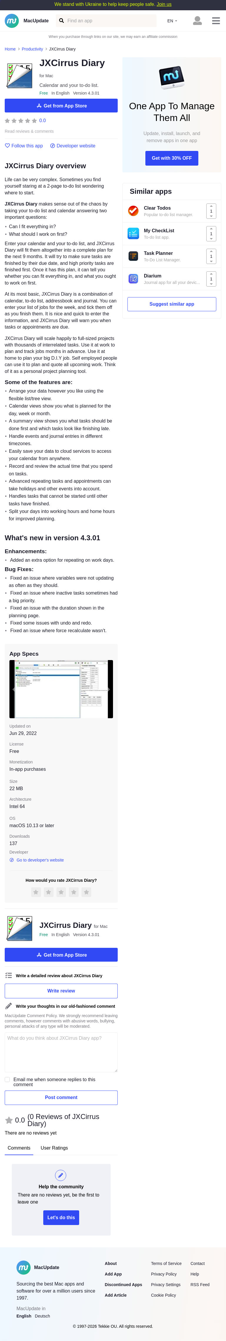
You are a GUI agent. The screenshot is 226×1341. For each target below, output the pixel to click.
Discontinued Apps (123, 1284)
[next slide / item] (109, 689)
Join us (164, 4)
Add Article (116, 1295)
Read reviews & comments (29, 131)
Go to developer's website (36, 860)
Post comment (61, 1097)
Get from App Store (61, 105)
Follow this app (24, 146)
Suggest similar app (171, 304)
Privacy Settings (165, 1284)
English (23, 1316)
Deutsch (42, 1316)
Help (194, 1274)
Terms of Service (166, 1263)
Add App (113, 1274)
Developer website (73, 146)
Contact (197, 1263)
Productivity (32, 49)
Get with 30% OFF (172, 158)
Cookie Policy (163, 1295)
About (111, 1263)
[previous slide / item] (13, 689)
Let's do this (61, 1217)
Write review (61, 991)
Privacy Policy (164, 1274)
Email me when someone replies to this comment (54, 1082)
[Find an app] (61, 20)
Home (10, 49)
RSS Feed (200, 1284)
